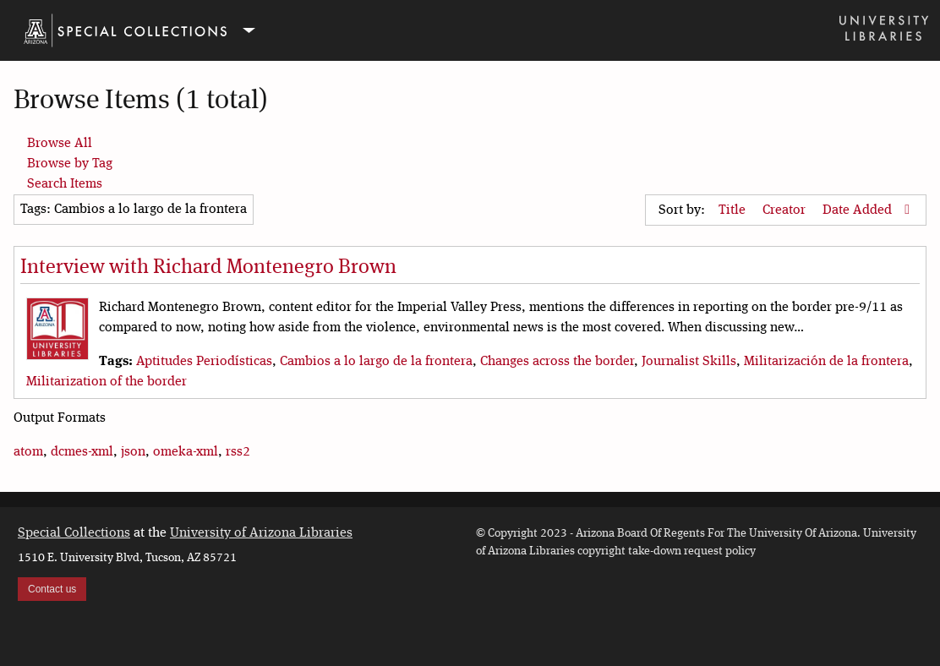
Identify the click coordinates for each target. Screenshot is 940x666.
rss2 (238, 452)
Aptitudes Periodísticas (204, 361)
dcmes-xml (82, 452)
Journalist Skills (689, 361)
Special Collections (74, 533)
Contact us (52, 589)
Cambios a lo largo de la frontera (376, 361)
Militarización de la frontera (826, 361)
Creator (785, 210)
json (133, 452)
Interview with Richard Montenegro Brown (208, 268)
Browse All (59, 143)
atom (28, 452)
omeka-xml (185, 452)
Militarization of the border (106, 382)
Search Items (64, 184)
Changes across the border (557, 361)
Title (734, 210)
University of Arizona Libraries (261, 533)
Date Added (858, 210)
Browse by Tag (69, 164)
